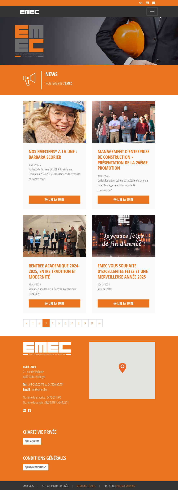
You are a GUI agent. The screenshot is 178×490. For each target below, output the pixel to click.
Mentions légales (86, 486)
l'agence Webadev (125, 486)
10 (92, 323)
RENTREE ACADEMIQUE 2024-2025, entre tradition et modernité (54, 271)
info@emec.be (39, 389)
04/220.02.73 (55, 384)
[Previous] (26, 323)
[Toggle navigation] (152, 11)
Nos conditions (35, 467)
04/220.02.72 (36, 384)
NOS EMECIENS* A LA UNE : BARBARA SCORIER (53, 154)
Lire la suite (55, 199)
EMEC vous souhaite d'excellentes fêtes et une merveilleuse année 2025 (123, 271)
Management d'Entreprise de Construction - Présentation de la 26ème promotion (123, 159)
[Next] (99, 323)
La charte (32, 441)
